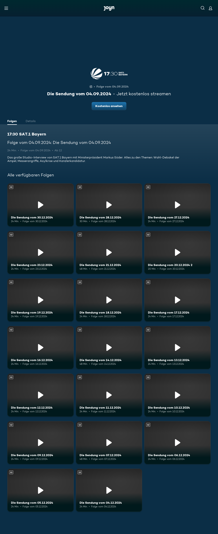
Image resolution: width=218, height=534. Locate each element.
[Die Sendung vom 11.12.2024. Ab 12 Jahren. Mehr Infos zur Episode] (109, 395)
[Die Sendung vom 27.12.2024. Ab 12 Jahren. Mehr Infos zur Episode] (177, 205)
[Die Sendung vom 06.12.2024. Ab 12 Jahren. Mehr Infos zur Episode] (177, 442)
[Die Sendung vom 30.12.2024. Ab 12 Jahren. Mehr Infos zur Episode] (40, 205)
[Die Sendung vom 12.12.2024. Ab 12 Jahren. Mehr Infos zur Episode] (40, 395)
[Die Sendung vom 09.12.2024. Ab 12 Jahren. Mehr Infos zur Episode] (40, 442)
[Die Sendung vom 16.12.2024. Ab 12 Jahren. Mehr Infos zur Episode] (40, 347)
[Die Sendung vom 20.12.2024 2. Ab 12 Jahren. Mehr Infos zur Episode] (177, 252)
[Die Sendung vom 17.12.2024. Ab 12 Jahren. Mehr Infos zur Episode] (177, 300)
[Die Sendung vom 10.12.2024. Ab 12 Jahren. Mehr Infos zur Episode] (177, 395)
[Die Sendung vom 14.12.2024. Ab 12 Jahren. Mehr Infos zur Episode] (109, 347)
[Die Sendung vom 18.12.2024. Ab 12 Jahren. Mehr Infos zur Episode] (109, 300)
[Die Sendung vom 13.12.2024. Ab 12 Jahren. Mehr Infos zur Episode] (177, 347)
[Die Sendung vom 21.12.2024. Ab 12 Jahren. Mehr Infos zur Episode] (109, 252)
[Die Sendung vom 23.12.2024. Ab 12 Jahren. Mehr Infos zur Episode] (40, 252)
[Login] (210, 8)
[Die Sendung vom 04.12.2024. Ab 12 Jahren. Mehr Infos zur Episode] (109, 490)
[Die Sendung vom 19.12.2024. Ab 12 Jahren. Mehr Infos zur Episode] (40, 300)
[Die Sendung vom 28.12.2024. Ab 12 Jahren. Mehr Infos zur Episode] (109, 205)
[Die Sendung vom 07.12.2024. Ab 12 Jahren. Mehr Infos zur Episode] (109, 442)
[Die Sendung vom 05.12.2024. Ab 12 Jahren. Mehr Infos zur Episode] (40, 490)
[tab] (13, 121)
